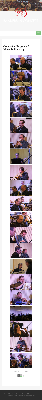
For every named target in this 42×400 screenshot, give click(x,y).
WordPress (32, 395)
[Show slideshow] (21, 371)
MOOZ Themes (17, 395)
